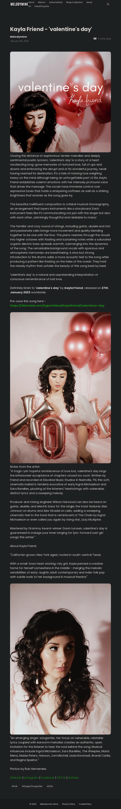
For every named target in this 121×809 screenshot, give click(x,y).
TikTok (61, 778)
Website (16, 778)
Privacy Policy (68, 804)
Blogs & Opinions (74, 2)
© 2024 (32, 804)
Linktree (73, 778)
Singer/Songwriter (32, 786)
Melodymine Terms (49, 804)
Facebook (48, 778)
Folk (14, 786)
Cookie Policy (85, 804)
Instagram (31, 778)
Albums (41, 2)
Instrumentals (56, 2)
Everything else (42, 6)
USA (50, 786)
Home (31, 2)
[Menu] (108, 4)
